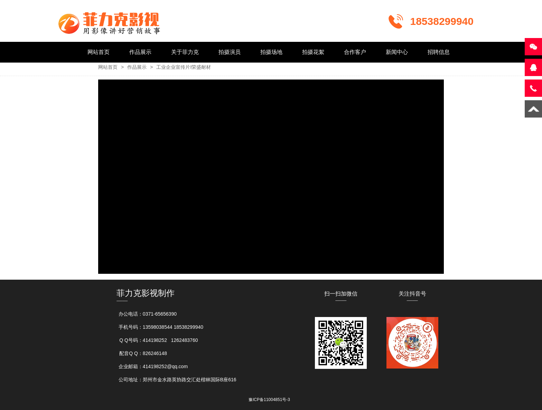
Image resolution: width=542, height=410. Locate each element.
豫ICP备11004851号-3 (269, 399)
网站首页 (98, 52)
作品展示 (140, 52)
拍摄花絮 (313, 52)
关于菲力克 (185, 52)
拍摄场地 (271, 52)
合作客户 (355, 52)
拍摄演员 (229, 52)
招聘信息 (439, 52)
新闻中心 (397, 52)
